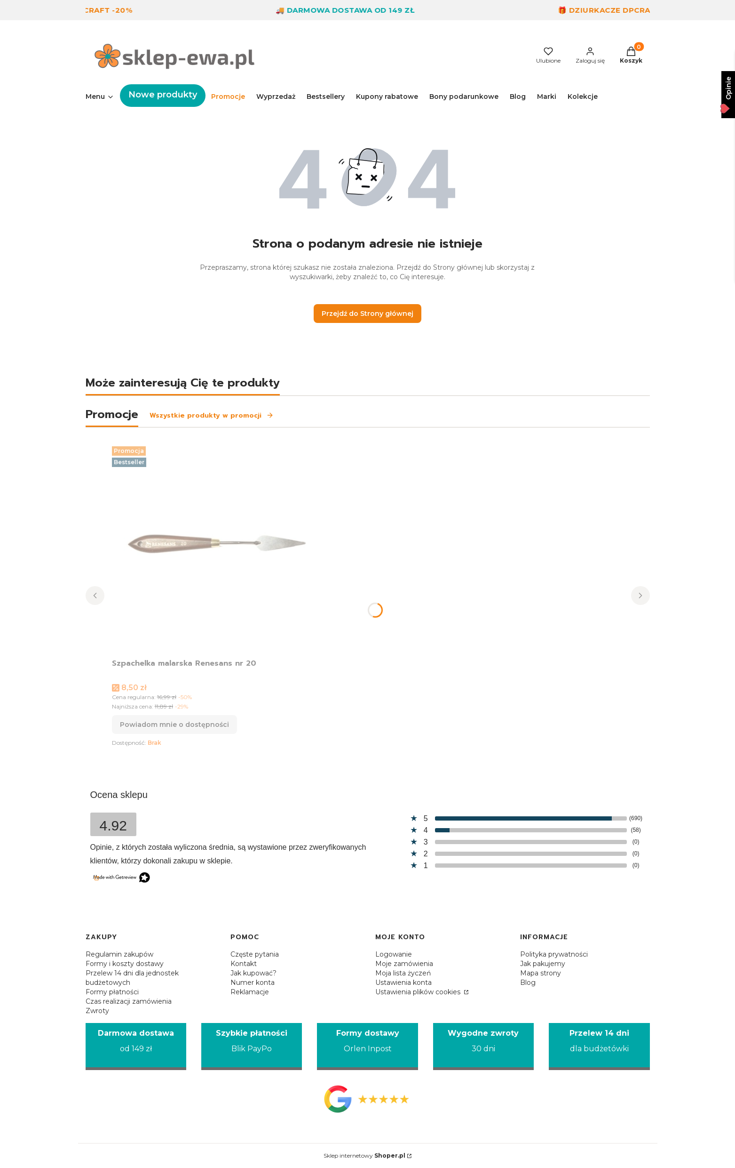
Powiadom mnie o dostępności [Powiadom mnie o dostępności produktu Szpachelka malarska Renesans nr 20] (174, 724)
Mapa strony (540, 973)
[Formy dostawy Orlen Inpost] (367, 1047)
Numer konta (252, 982)
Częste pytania (254, 954)
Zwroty (97, 1011)
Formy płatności (112, 992)
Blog (528, 982)
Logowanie (393, 954)
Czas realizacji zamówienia (129, 1001)
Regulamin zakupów (119, 954)
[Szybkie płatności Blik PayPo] (251, 1047)
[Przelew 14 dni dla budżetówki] (599, 1047)
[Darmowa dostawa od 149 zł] (136, 1047)
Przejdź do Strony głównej (367, 313)
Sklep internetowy (364, 1155)
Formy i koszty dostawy (125, 963)
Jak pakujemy (542, 963)
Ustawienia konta (403, 982)
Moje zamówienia (404, 963)
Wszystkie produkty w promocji (212, 415)
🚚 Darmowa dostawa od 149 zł (356, 10)
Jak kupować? (253, 973)
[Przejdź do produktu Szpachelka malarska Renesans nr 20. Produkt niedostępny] (229, 548)
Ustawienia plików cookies (418, 992)
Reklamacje (249, 992)
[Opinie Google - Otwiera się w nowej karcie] (367, 1099)
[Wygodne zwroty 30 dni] (483, 1047)
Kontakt (243, 963)
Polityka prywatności (554, 954)
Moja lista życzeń (403, 973)
